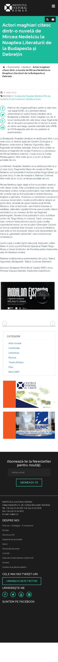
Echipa (5, 530)
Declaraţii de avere (10, 549)
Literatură (14, 353)
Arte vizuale (15, 343)
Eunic (38, 99)
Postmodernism (17, 99)
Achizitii (6, 553)
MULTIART (14, 372)
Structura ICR (8, 535)
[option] (27, 296)
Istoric (5, 544)
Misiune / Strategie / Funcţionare (17, 525)
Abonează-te (29, 482)
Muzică (12, 357)
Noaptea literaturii (34, 96)
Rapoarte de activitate (12, 539)
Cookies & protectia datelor (14, 567)
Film (11, 367)
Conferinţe (14, 348)
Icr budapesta (18, 96)
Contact (5, 562)
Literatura (30, 99)
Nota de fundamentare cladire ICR (18, 558)
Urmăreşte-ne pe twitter (21, 581)
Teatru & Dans (16, 362)
